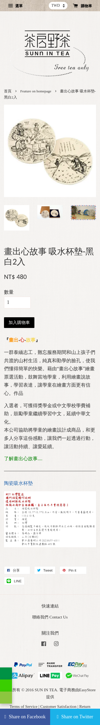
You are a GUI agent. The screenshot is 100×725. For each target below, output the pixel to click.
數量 (9, 292)
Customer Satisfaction (58, 706)
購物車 (82, 6)
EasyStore (87, 690)
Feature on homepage (35, 91)
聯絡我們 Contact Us (49, 617)
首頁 (7, 91)
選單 (15, 6)
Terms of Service (23, 706)
